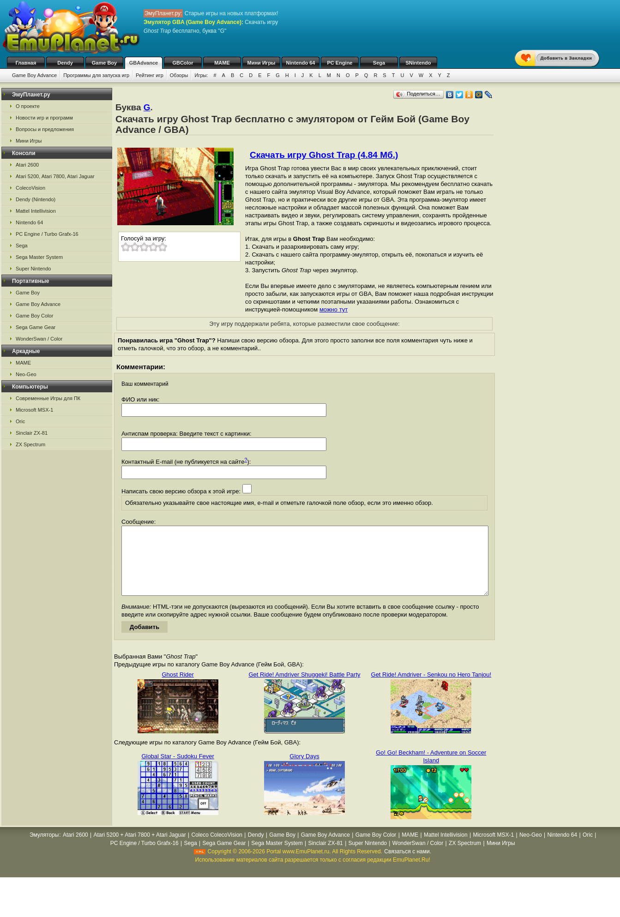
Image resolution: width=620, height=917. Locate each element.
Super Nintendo (33, 268)
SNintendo (418, 63)
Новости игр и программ (44, 117)
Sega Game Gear (35, 327)
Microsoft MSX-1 (34, 410)
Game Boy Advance (34, 75)
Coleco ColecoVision (216, 848)
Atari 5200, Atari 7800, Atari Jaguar (55, 176)
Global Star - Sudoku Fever (177, 770)
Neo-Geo (26, 374)
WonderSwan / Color (39, 339)
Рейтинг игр (149, 75)
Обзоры (179, 75)
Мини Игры (261, 63)
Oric (20, 421)
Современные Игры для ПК (48, 398)
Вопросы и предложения (45, 129)
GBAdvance (143, 63)
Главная (26, 63)
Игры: (201, 75)
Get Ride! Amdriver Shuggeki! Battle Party (304, 688)
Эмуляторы (44, 848)
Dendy (65, 63)
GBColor (182, 63)
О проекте (28, 106)
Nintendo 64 (300, 63)
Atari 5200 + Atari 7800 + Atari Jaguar (140, 848)
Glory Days (304, 770)
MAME (222, 63)
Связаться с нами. (407, 865)
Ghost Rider (177, 688)
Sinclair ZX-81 (32, 433)
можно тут (333, 309)
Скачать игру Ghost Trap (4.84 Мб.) (324, 155)
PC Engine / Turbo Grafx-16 (47, 234)
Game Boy (104, 63)
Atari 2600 (27, 165)
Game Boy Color (34, 315)
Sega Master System (39, 257)
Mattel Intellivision (36, 211)
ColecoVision (30, 188)
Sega (379, 63)
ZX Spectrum (30, 444)
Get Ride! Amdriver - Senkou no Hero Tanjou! (431, 688)
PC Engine (339, 63)
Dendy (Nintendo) (35, 199)
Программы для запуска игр (96, 75)
